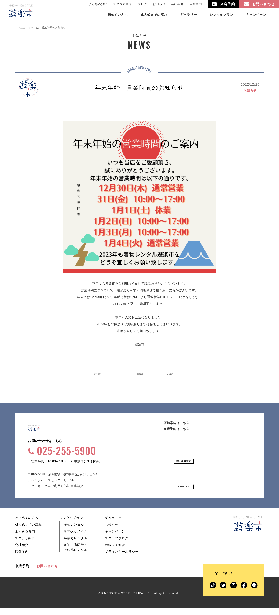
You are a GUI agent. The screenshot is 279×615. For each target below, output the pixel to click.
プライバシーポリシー (122, 558)
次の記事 (174, 374)
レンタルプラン (71, 525)
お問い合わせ (47, 573)
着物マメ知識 (115, 552)
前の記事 (104, 374)
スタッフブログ (116, 545)
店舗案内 (195, 4)
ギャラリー (113, 525)
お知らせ (159, 4)
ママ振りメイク (75, 538)
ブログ (142, 4)
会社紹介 (177, 4)
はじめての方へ (26, 525)
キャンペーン (115, 538)
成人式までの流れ (28, 531)
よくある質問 (97, 4)
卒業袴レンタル (75, 545)
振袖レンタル (74, 531)
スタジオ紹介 (122, 4)
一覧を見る (139, 374)
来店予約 (22, 573)
